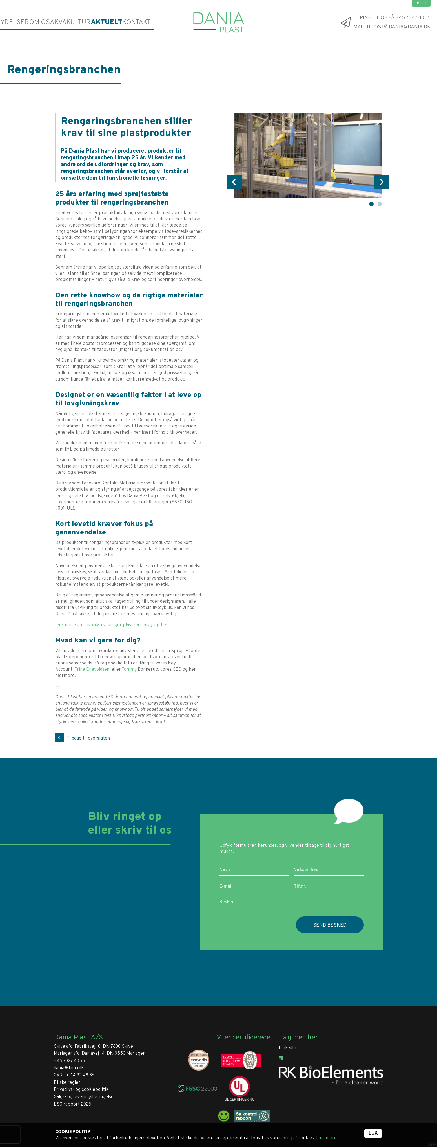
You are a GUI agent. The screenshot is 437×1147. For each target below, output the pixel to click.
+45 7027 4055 (69, 1061)
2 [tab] (380, 204)
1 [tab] (371, 204)
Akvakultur (72, 22)
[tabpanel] (308, 155)
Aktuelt (106, 22)
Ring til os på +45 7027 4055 (395, 17)
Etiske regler (67, 1082)
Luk (373, 1133)
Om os (41, 22)
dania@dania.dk (69, 1068)
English (421, 3)
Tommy (129, 669)
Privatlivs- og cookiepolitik (81, 1090)
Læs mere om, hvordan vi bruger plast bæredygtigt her (111, 625)
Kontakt (136, 22)
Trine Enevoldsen (92, 669)
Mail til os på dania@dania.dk (392, 27)
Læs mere (326, 1138)
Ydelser (15, 22)
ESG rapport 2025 (72, 1104)
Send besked (330, 925)
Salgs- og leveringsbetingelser (85, 1097)
